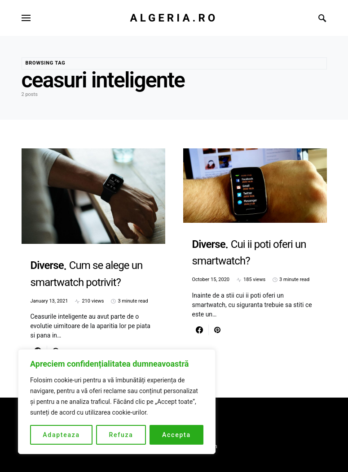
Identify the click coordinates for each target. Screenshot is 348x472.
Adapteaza (61, 434)
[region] (117, 401)
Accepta (176, 434)
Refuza (121, 434)
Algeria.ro (174, 18)
